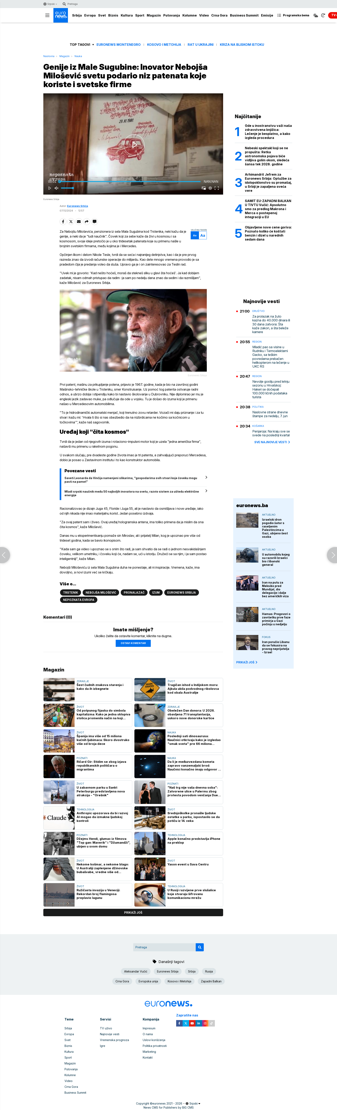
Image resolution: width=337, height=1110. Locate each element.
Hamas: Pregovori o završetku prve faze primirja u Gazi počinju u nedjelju (276, 619)
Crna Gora (219, 15)
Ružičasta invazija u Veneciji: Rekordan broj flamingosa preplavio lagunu (98, 894)
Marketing (149, 1051)
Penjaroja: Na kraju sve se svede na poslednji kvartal (271, 433)
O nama (148, 1034)
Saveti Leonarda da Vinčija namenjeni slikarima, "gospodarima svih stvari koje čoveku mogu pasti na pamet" (130, 479)
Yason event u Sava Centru (188, 864)
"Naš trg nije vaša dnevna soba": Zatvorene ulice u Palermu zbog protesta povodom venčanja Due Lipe (192, 791)
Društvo (258, 311)
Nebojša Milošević (101, 592)
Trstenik (70, 592)
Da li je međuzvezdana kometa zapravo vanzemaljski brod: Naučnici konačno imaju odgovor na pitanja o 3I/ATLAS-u (194, 765)
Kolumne (189, 15)
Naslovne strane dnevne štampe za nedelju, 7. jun (270, 414)
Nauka (78, 56)
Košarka (258, 425)
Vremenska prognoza (114, 1040)
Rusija (209, 971)
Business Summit (244, 15)
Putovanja (171, 15)
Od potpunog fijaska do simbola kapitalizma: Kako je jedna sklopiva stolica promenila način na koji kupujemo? (103, 714)
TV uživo (106, 1028)
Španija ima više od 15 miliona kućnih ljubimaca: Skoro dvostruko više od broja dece (103, 740)
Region (257, 341)
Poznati (82, 758)
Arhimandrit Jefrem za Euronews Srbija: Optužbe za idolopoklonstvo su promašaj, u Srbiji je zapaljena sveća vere (268, 182)
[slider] (130, 181)
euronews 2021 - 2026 (167, 1103)
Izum (156, 592)
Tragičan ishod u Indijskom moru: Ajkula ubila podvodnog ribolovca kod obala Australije (193, 688)
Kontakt (148, 1057)
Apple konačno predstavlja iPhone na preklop (193, 840)
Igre (102, 1045)
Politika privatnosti (155, 1045)
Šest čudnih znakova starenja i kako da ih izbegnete (100, 687)
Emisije (267, 15)
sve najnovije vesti (272, 442)
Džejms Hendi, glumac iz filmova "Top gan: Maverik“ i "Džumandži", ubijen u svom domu (103, 842)
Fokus (266, 637)
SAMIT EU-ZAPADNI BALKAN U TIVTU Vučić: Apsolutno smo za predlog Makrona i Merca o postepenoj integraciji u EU (268, 209)
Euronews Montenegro (119, 45)
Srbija (77, 15)
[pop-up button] (210, 188)
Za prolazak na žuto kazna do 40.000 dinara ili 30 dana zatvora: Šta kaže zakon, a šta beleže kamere (271, 324)
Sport (139, 15)
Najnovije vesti (109, 1034)
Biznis (113, 15)
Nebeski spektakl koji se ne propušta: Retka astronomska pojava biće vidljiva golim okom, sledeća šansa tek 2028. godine (267, 156)
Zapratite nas (189, 1015)
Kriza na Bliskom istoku (242, 45)
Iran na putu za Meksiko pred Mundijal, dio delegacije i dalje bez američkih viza (275, 589)
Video (204, 15)
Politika (258, 406)
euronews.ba (252, 505)
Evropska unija (148, 981)
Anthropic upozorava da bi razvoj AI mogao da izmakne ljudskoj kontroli (102, 817)
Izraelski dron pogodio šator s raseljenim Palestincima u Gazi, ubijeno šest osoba (275, 528)
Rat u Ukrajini (200, 45)
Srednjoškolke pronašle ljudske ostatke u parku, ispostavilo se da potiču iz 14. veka (193, 817)
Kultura (127, 15)
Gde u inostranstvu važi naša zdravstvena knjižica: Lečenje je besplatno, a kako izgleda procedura (268, 132)
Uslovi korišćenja (154, 1040)
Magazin (154, 15)
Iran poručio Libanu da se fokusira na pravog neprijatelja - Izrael (275, 647)
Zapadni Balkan (211, 981)
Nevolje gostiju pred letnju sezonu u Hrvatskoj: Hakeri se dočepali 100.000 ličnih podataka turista (270, 389)
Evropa (90, 15)
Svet (102, 15)
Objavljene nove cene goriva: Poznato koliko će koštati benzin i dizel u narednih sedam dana (268, 233)
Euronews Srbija (77, 205)
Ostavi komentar (133, 643)
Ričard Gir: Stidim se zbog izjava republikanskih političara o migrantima (101, 765)
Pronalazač (134, 592)
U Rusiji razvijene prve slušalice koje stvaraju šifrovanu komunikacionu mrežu (191, 894)
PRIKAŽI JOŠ (247, 662)
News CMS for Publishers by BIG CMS (169, 1107)
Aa (195, 235)
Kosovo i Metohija (164, 45)
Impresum (149, 1028)
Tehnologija (85, 809)
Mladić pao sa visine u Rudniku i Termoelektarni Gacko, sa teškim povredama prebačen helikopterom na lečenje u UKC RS (270, 356)
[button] (134, 144)
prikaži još (133, 912)
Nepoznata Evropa (78, 599)
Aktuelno (269, 514)
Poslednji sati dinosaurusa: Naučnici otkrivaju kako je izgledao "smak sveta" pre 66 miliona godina (194, 740)
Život (171, 681)
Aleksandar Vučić (135, 971)
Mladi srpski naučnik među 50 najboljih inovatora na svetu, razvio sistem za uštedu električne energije (131, 493)
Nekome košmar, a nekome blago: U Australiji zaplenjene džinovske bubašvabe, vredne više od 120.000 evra (103, 868)
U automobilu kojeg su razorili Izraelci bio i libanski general (276, 559)
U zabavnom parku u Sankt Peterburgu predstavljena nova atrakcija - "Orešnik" (101, 791)
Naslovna (48, 56)
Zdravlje (83, 681)
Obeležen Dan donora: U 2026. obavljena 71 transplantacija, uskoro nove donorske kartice (191, 714)
